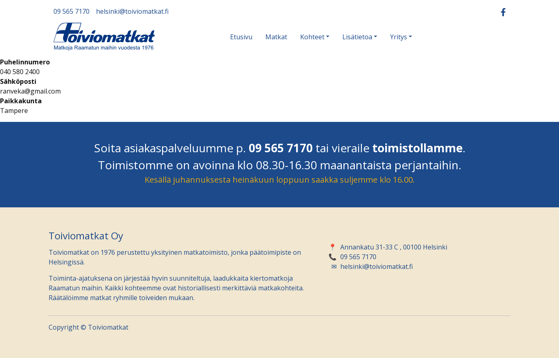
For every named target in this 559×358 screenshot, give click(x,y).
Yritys (398, 36)
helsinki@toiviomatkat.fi (132, 11)
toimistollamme (417, 148)
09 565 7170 (71, 11)
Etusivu (241, 36)
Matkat (276, 36)
